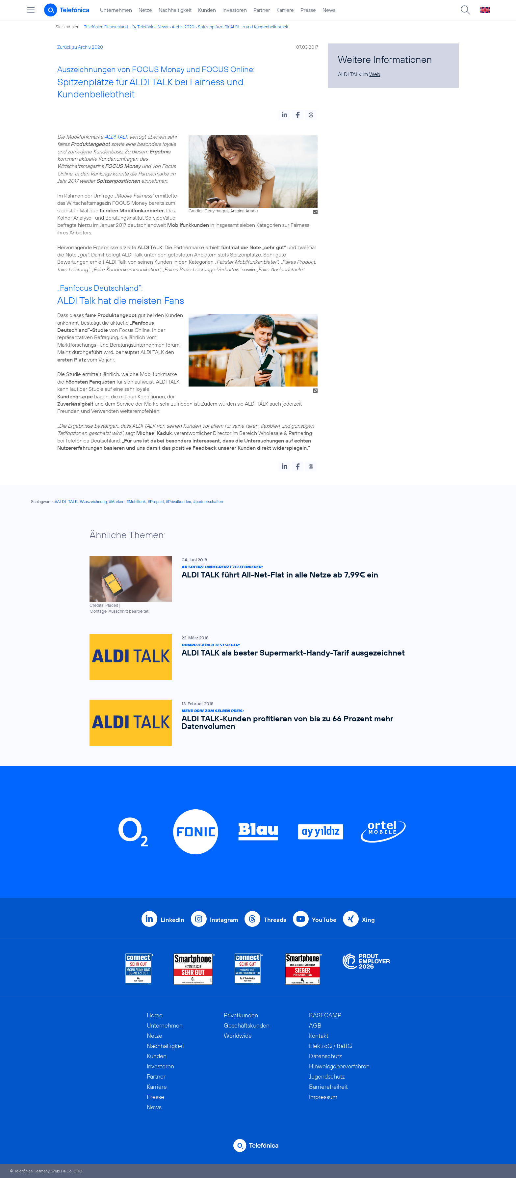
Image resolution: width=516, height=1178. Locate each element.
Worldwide (238, 1035)
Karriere (285, 10)
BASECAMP (325, 1015)
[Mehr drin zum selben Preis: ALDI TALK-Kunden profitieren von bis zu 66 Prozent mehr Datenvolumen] (254, 723)
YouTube (324, 920)
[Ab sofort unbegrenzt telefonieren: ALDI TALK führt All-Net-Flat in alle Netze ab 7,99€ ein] (254, 585)
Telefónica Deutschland (106, 26)
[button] (284, 115)
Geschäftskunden (247, 1025)
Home (155, 1015)
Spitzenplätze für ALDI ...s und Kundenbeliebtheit (243, 26)
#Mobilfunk (136, 501)
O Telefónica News (150, 26)
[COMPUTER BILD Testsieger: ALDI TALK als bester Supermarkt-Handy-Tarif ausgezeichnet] (254, 657)
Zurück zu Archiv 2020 (80, 47)
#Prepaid (156, 501)
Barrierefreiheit (328, 1086)
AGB (315, 1025)
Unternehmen (116, 10)
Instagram (224, 920)
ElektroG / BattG (330, 1046)
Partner (261, 10)
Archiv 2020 (183, 26)
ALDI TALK (116, 136)
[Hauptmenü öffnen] (31, 10)
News (328, 10)
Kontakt (318, 1035)
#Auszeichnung (93, 501)
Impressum (323, 1097)
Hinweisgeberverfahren (339, 1066)
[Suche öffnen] (465, 10)
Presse (308, 10)
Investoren (234, 10)
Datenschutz (325, 1056)
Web (374, 74)
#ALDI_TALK (66, 501)
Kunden (207, 10)
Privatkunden (241, 1015)
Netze (145, 10)
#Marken (116, 501)
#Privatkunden (178, 501)
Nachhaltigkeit (175, 10)
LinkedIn (172, 920)
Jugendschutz (327, 1076)
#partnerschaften (208, 501)
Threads (275, 920)
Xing (368, 920)
